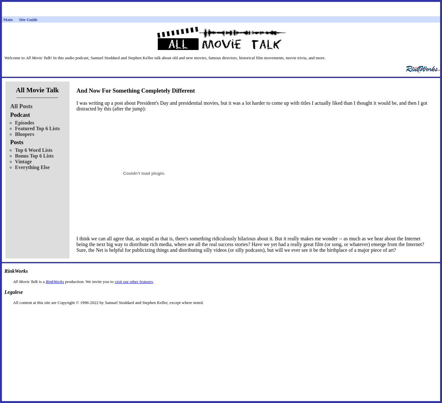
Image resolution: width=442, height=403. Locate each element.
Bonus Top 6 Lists (34, 156)
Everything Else (32, 167)
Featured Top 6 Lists (37, 128)
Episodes (24, 122)
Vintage (23, 161)
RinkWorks (55, 281)
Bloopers (24, 134)
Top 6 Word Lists (34, 150)
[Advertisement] (221, 315)
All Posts (21, 106)
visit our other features (134, 281)
